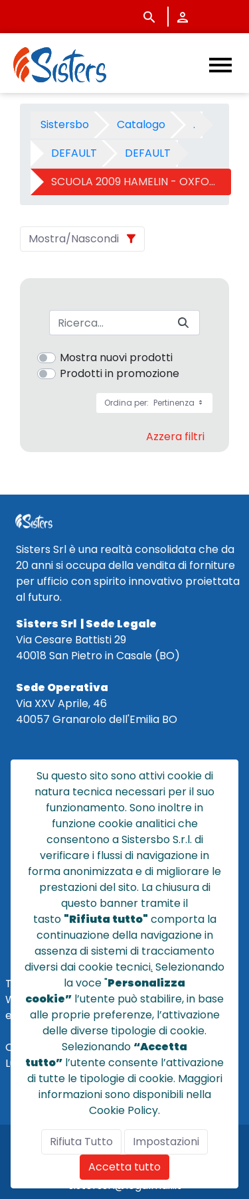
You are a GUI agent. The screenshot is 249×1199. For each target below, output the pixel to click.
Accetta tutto (124, 1166)
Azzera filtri (175, 436)
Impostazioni (166, 1141)
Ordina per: (154, 402)
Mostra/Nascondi (74, 238)
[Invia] (183, 323)
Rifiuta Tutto (81, 1141)
